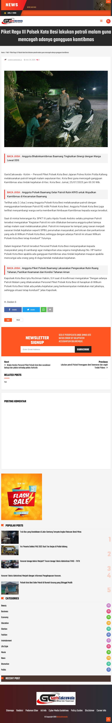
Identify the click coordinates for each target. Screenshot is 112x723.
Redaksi (19, 710)
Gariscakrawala (62, 717)
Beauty (3, 606)
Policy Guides (77, 710)
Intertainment (6, 641)
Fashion (4, 635)
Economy (4, 617)
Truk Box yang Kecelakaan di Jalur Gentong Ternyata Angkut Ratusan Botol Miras (50, 532)
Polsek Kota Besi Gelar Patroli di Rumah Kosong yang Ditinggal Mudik (46, 583)
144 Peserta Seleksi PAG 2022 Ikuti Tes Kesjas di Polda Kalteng (43, 547)
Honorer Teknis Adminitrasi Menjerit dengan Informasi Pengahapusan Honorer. (31, 576)
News (3, 658)
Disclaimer (89, 710)
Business (4, 612)
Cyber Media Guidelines (59, 710)
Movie (3, 652)
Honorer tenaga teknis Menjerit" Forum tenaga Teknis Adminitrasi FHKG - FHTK (50, 561)
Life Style (4, 646)
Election (4, 629)
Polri (18, 320)
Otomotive (5, 664)
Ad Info (43, 710)
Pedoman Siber (32, 710)
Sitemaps (10, 710)
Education (5, 623)
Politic (3, 670)
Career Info (101, 710)
